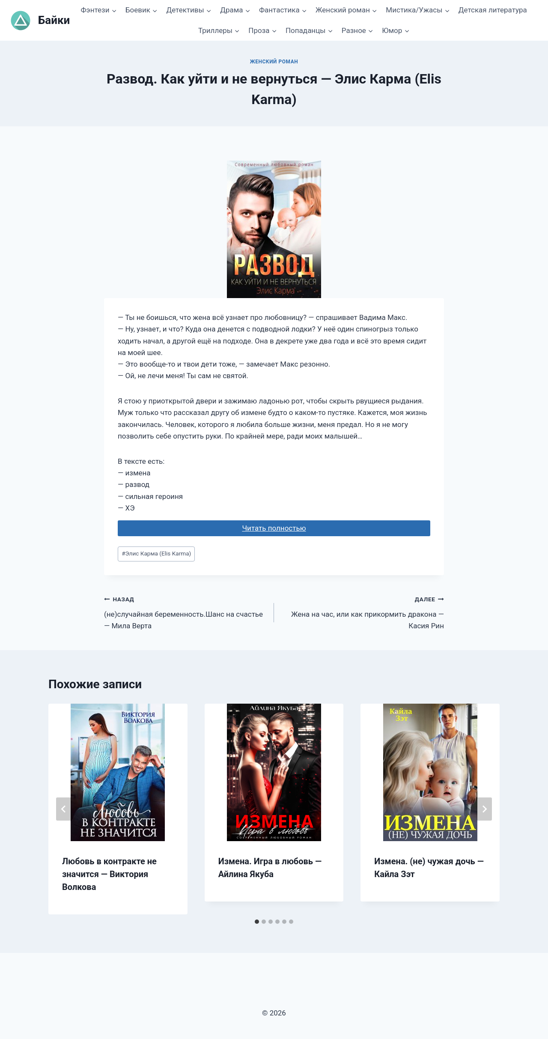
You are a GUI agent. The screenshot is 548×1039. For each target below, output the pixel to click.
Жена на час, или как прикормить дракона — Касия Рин (362, 611)
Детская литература (493, 10)
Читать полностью (274, 528)
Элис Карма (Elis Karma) (156, 553)
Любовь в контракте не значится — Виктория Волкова (109, 874)
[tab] (257, 922)
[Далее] (484, 809)
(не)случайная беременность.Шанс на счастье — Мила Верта (185, 611)
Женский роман (274, 62)
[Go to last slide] (63, 809)
